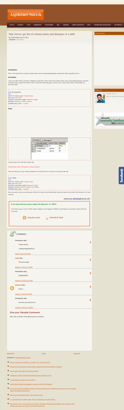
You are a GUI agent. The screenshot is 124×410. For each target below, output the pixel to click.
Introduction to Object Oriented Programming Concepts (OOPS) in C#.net (30, 375)
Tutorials (118, 25)
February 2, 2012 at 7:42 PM (24, 267)
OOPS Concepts (78, 25)
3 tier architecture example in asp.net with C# (22, 380)
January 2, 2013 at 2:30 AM (23, 294)
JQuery (66, 25)
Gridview (37, 25)
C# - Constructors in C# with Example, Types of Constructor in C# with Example (32, 399)
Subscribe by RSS (31, 217)
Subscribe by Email (53, 217)
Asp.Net (20, 25)
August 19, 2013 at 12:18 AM (24, 307)
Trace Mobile (15, 29)
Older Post (76, 353)
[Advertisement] (49, 123)
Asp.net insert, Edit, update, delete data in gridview (24, 371)
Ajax (28, 25)
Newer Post (10, 353)
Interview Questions (102, 25)
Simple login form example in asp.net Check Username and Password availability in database (36, 367)
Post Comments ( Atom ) (23, 357)
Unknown (18, 285)
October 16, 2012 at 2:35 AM (24, 280)
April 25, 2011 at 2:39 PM (23, 254)
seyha (17, 258)
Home (12, 25)
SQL (58, 25)
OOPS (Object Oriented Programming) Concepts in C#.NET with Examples (31, 384)
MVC (89, 25)
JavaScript (49, 25)
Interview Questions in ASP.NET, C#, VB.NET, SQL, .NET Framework (30, 362)
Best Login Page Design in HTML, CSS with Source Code (26, 395)
